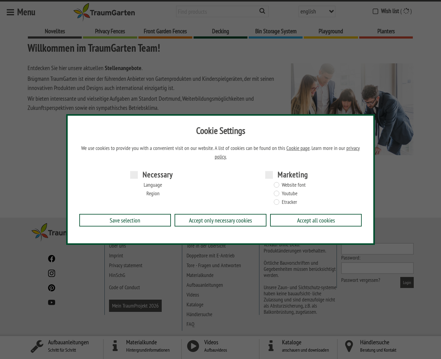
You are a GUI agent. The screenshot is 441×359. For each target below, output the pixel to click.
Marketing (292, 175)
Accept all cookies (316, 220)
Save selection (125, 220)
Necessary (157, 175)
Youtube (289, 193)
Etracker (289, 202)
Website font (294, 184)
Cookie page (298, 148)
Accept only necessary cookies (220, 220)
